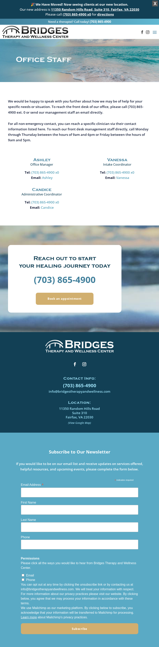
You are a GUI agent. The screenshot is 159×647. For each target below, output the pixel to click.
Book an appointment (65, 292)
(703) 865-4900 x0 (45, 166)
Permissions (30, 552)
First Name (28, 496)
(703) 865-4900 (100, 15)
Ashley (47, 171)
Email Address (32, 478)
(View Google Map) (79, 417)
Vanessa (122, 171)
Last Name (28, 513)
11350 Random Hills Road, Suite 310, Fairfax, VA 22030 (95, 9)
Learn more (29, 611)
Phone (25, 531)
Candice (47, 201)
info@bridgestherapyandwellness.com (79, 385)
